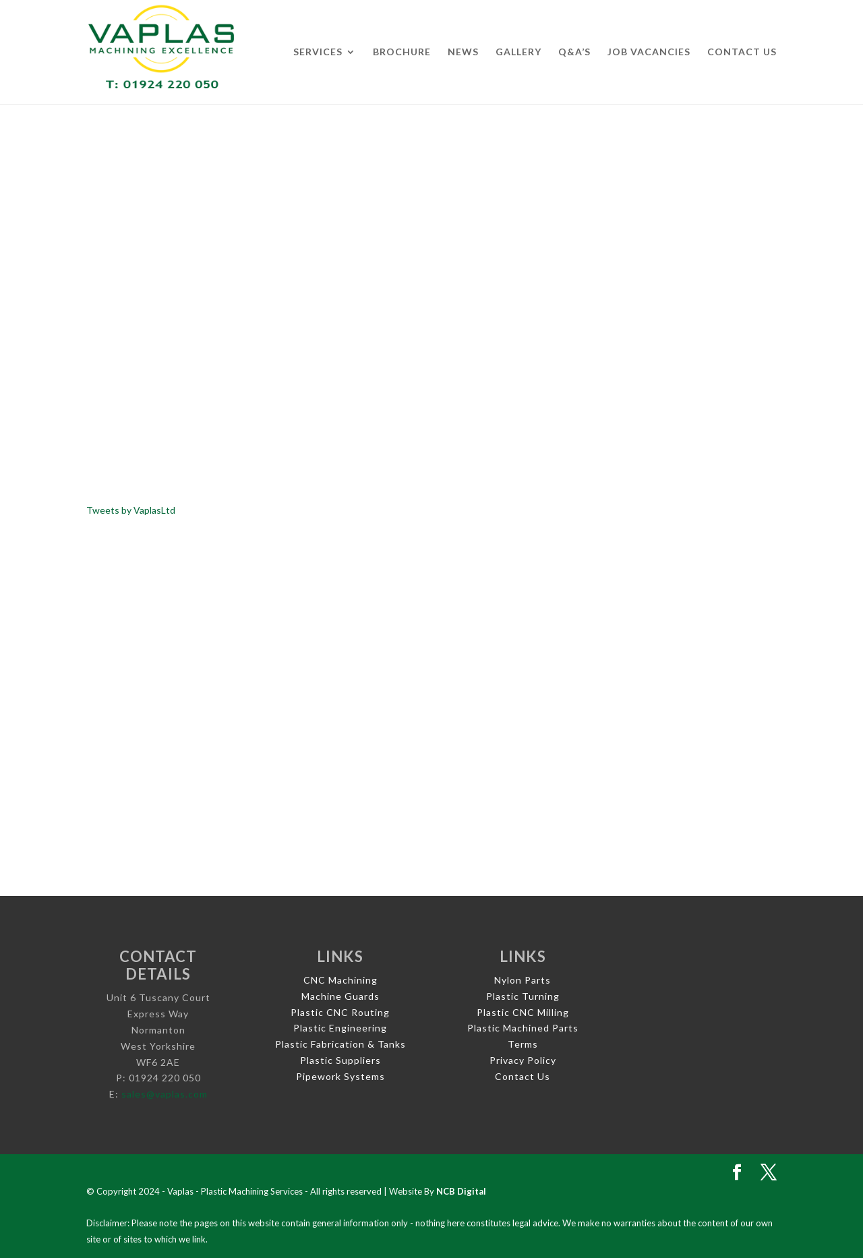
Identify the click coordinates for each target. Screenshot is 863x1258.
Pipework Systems (340, 1076)
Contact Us (742, 52)
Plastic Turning (523, 996)
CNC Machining (340, 980)
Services (318, 52)
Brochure (402, 52)
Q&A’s (574, 52)
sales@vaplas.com (164, 1094)
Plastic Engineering (340, 1028)
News (463, 52)
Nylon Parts (522, 980)
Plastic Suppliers (340, 1060)
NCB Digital (461, 1191)
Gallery (518, 52)
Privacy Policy (522, 1060)
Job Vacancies (648, 52)
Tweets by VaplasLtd (130, 510)
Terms (523, 1044)
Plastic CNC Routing (340, 1012)
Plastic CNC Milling (523, 1012)
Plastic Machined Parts (522, 1028)
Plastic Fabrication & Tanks (340, 1044)
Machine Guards (340, 996)
